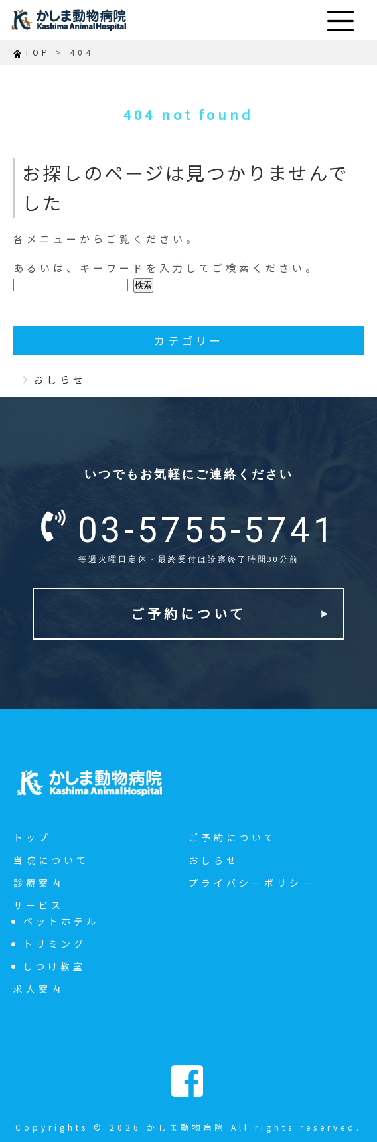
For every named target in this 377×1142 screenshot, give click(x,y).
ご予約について (188, 613)
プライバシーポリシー (251, 882)
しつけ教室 (54, 966)
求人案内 (38, 988)
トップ (32, 837)
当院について (51, 860)
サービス (38, 905)
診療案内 (38, 882)
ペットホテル (61, 921)
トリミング (54, 943)
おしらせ (59, 379)
